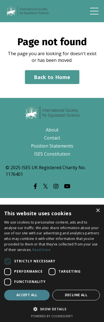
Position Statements (52, 146)
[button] (52, 309)
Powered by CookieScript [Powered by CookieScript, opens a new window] (52, 316)
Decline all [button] (76, 295)
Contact (52, 138)
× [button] (98, 211)
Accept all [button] (26, 295)
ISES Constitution (52, 154)
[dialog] (52, 263)
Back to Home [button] (52, 77)
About (52, 130)
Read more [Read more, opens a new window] (41, 249)
